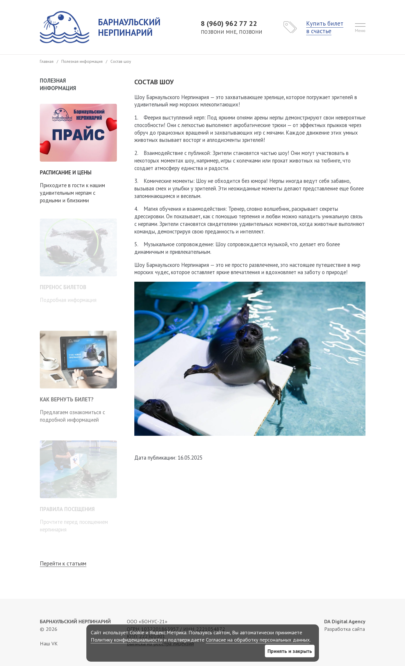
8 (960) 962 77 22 (232, 27)
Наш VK (49, 643)
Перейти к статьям (63, 563)
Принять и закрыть (289, 651)
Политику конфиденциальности (127, 639)
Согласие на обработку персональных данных (258, 639)
